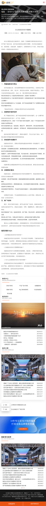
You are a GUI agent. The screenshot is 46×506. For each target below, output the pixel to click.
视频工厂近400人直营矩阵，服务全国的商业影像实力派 (19, 383)
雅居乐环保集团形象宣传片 (11, 331)
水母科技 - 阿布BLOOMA (10, 340)
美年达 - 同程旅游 (8, 338)
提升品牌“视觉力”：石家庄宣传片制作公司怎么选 (17, 387)
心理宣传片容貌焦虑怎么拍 (18, 405)
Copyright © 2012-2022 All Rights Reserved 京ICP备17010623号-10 (20, 494)
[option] (23, 465)
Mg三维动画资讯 (23, 289)
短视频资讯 (38, 285)
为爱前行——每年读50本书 (11, 333)
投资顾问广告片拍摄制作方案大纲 (12, 483)
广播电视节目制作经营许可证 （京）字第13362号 (24, 496)
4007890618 (35, 504)
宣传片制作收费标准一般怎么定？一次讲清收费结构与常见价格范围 (20, 394)
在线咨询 (11, 504)
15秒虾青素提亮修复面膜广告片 (12, 336)
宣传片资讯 (15, 24)
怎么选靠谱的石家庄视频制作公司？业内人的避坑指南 (18, 385)
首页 (10, 24)
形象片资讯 (9, 289)
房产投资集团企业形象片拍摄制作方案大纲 (14, 485)
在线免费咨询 (23, 429)
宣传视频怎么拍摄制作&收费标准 (13, 392)
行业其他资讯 (38, 289)
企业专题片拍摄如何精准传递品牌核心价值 (15, 389)
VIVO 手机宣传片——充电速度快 (13, 342)
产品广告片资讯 (23, 285)
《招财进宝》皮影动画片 (10, 344)
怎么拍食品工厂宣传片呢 (18, 409)
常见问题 (9, 293)
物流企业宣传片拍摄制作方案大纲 (13, 396)
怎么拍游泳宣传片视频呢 (25, 24)
